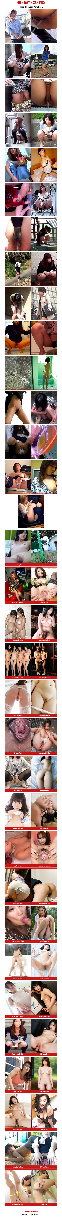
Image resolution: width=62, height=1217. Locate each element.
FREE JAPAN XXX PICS (31, 3)
